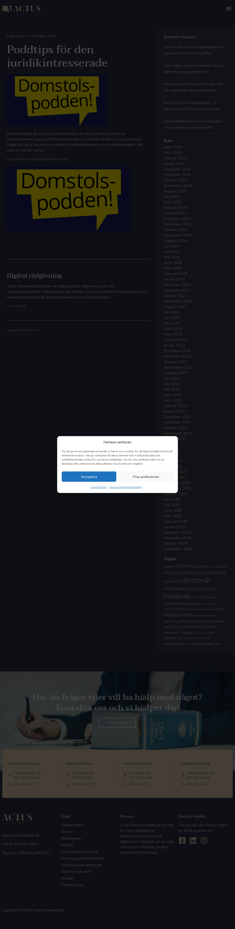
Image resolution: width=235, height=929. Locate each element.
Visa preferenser (146, 476)
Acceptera (89, 476)
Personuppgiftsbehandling (125, 487)
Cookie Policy (99, 487)
